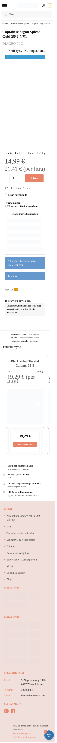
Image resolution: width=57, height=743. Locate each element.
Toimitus (12, 276)
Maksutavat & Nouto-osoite (20, 539)
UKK (9, 526)
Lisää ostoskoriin (34, 179)
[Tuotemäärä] (13, 178)
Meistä (9, 566)
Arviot (11, 289)
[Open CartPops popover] (49, 735)
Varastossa (34, 341)
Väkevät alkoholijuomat (20, 24)
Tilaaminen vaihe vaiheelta (20, 533)
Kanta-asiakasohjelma (17, 553)
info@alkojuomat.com (33, 695)
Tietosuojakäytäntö (22, 733)
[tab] (25, 289)
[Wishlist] (17, 195)
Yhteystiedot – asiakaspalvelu (21, 559)
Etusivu (5, 24)
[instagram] (6, 711)
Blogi (9, 579)
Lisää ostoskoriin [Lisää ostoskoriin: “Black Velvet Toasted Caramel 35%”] (25, 444)
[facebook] (13, 711)
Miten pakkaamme (15, 572)
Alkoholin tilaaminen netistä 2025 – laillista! (22, 263)
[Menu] (7, 5)
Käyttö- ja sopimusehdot (24, 737)
